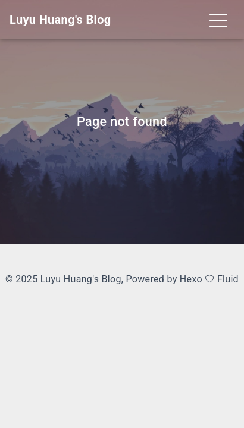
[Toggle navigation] (218, 19)
